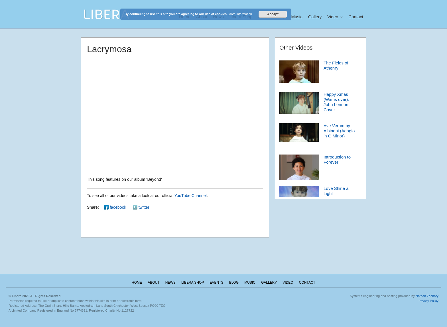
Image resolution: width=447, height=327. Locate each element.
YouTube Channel (190, 195)
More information (240, 14)
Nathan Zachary (427, 296)
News (170, 283)
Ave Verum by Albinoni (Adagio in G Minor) (339, 130)
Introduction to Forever (337, 159)
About (153, 283)
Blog (234, 283)
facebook (118, 207)
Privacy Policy (428, 300)
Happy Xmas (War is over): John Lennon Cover (336, 102)
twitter (144, 207)
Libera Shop (192, 283)
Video (332, 16)
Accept (273, 14)
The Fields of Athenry (336, 65)
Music (296, 16)
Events (216, 283)
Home (137, 283)
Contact (355, 16)
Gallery (315, 16)
